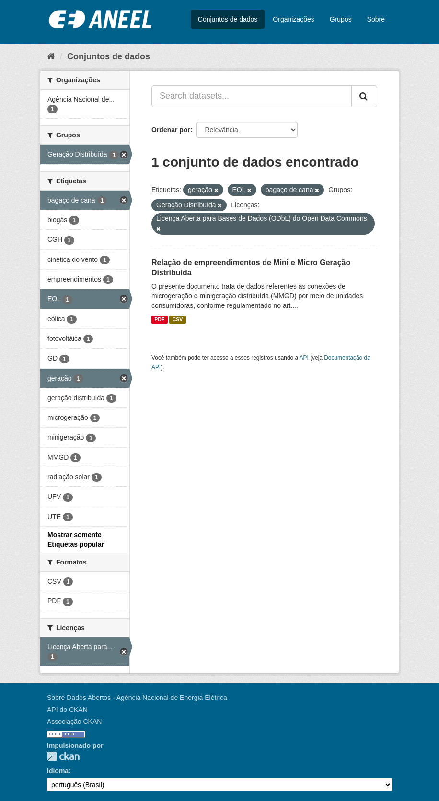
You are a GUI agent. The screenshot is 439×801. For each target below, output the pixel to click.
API (304, 357)
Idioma (58, 771)
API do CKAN (67, 709)
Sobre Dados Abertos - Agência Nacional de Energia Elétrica (137, 697)
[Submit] (364, 96)
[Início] (51, 56)
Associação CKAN (74, 721)
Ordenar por (170, 130)
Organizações (293, 19)
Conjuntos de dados (228, 19)
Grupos (341, 19)
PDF (159, 319)
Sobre (376, 19)
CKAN (63, 756)
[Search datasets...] (251, 96)
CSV (178, 319)
